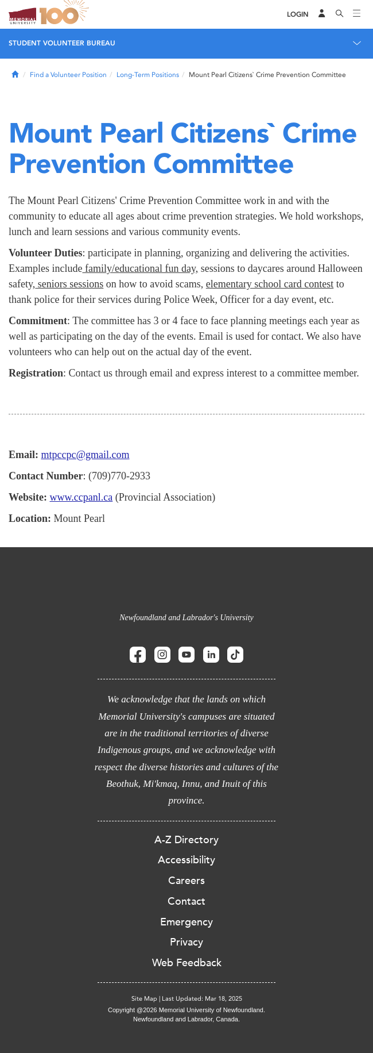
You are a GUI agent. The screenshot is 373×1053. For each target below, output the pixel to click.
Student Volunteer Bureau (62, 43)
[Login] (297, 14)
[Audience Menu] (321, 14)
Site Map (144, 998)
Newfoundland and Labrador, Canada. (186, 1019)
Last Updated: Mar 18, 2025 (202, 998)
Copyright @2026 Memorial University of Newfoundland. (186, 1009)
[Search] (339, 14)
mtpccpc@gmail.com (85, 454)
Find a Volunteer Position (68, 75)
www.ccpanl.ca (81, 497)
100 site (66, 14)
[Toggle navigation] (356, 14)
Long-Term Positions (147, 75)
